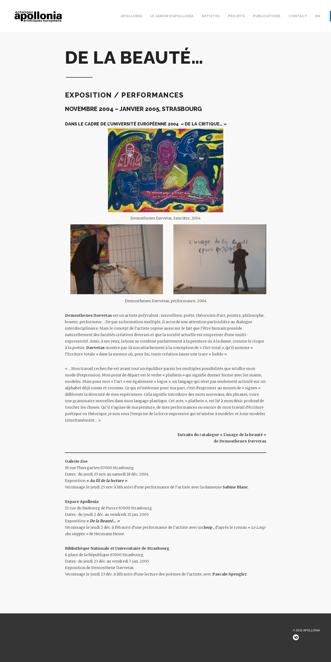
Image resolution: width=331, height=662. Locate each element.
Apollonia (131, 16)
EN (317, 16)
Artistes (211, 16)
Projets (236, 16)
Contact (298, 16)
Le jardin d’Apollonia (172, 16)
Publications (267, 16)
